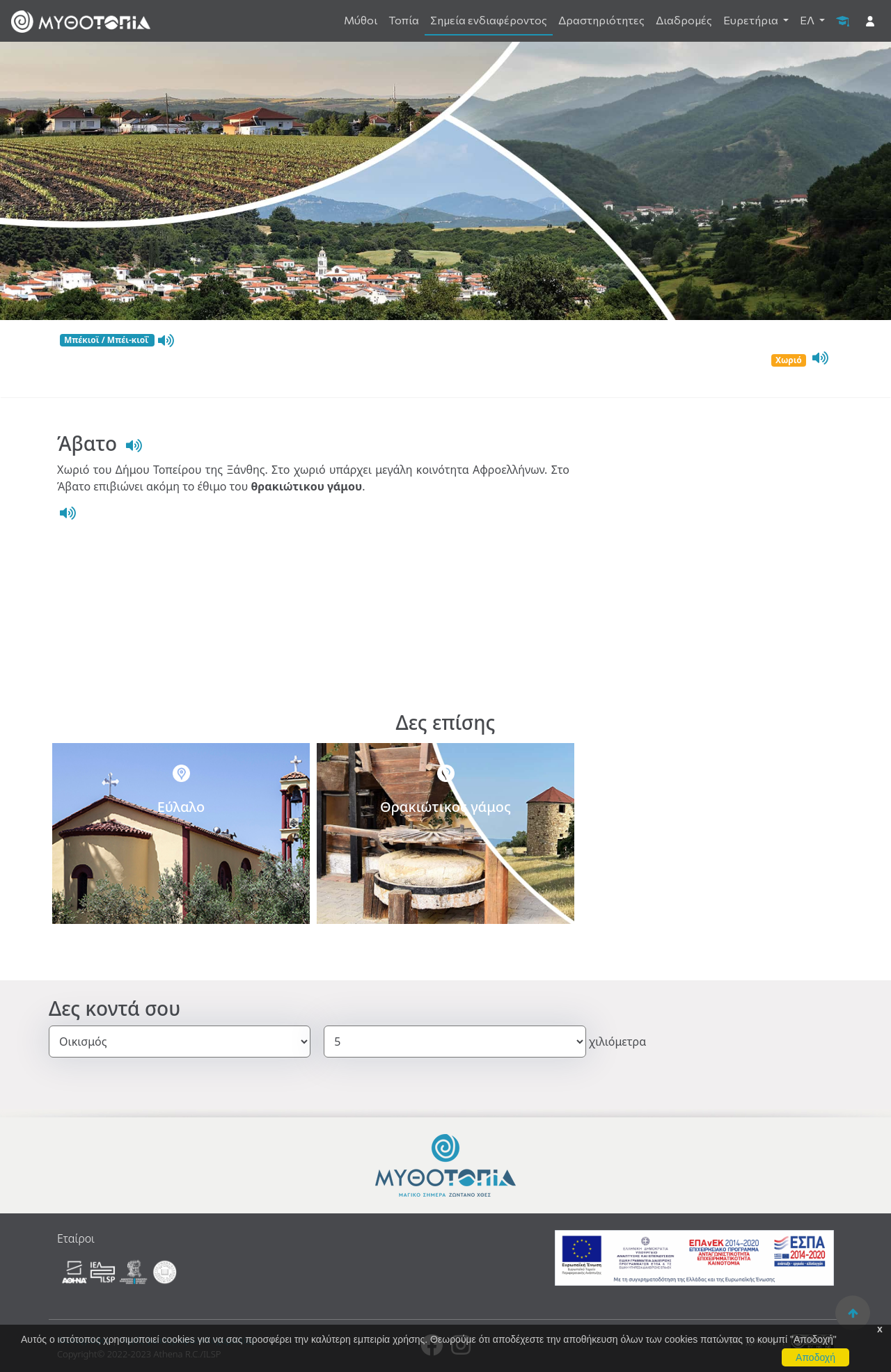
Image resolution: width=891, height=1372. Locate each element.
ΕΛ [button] (808, 19)
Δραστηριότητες (601, 19)
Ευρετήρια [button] (751, 19)
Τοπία (403, 19)
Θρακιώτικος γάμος (445, 806)
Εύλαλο (181, 806)
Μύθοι (360, 19)
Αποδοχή (815, 1357)
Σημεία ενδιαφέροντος (488, 19)
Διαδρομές (684, 19)
